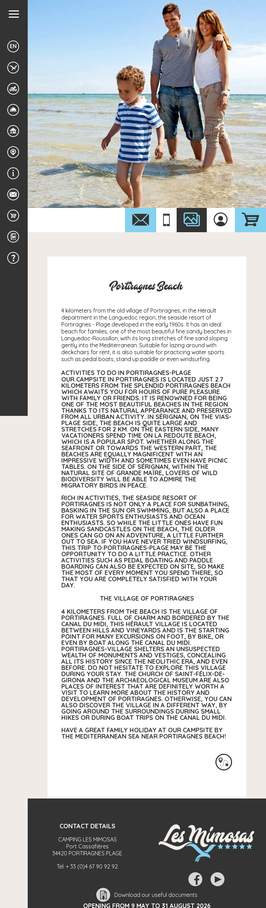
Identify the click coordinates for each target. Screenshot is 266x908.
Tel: (87, 866)
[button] (14, 14)
